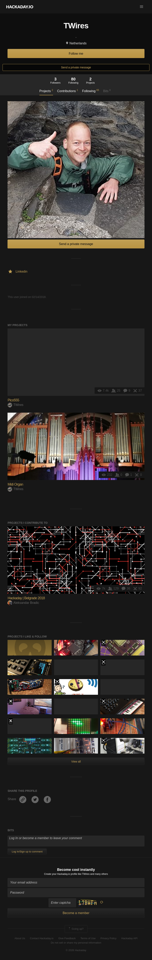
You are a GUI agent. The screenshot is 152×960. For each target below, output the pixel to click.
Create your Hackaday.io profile (60, 874)
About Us (19, 938)
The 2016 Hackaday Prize (103, 741)
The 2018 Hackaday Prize (103, 702)
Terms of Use (88, 938)
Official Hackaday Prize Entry (11, 702)
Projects (46, 91)
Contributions (67, 91)
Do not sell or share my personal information (76, 942)
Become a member (76, 913)
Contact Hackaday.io (41, 938)
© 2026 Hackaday (76, 950)
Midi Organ (15, 484)
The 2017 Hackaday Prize (103, 643)
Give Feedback (67, 938)
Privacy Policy (109, 938)
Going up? (76, 929)
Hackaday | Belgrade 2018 (26, 598)
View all (76, 761)
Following (90, 91)
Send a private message (76, 67)
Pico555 (13, 400)
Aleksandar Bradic (23, 602)
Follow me (76, 53)
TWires (15, 405)
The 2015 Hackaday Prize (11, 682)
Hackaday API (129, 938)
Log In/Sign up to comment (27, 851)
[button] (141, 6)
